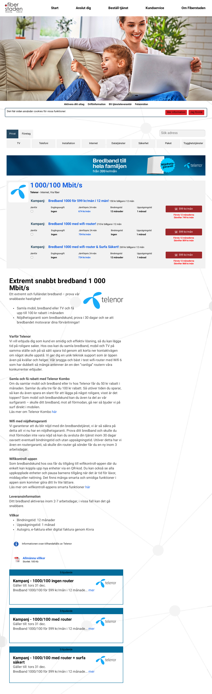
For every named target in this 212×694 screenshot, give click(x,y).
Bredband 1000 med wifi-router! (72, 224)
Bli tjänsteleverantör (120, 104)
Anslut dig (83, 8)
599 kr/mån (184, 209)
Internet (93, 143)
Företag (26, 134)
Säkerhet (143, 143)
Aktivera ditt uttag (74, 104)
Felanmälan (141, 104)
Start (54, 8)
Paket (168, 143)
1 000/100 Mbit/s (56, 185)
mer (91, 590)
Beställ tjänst (118, 8)
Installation (68, 143)
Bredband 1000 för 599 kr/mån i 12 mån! (79, 201)
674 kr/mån (84, 211)
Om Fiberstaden (193, 8)
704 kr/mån (85, 234)
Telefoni (43, 143)
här (54, 412)
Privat (12, 134)
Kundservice (155, 8)
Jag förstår (196, 112)
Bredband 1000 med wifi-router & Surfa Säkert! (84, 247)
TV (18, 143)
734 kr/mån (84, 257)
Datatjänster (118, 143)
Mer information (176, 112)
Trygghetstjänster (193, 143)
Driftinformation (96, 104)
